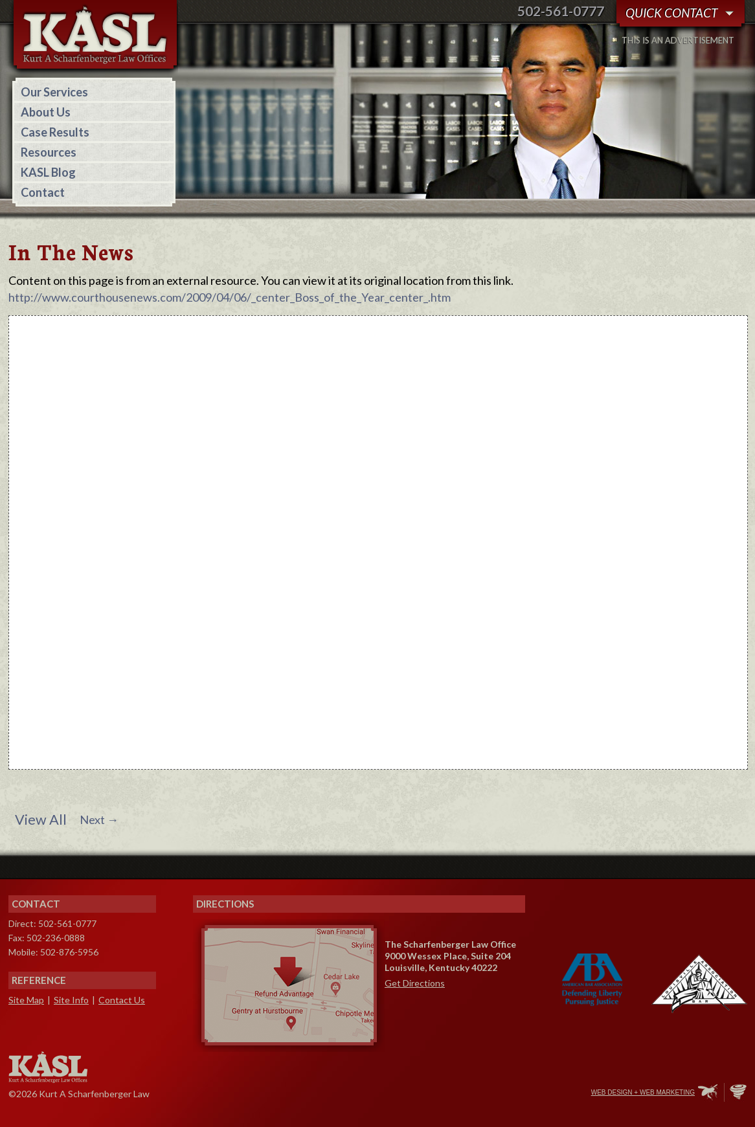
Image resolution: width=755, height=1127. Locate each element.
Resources (48, 152)
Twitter (525, 1093)
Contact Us (121, 999)
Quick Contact (671, 12)
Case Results (55, 132)
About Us (46, 112)
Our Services (54, 92)
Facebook (498, 1093)
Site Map (26, 999)
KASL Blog (48, 172)
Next (99, 819)
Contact (43, 192)
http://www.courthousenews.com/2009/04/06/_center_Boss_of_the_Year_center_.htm (229, 297)
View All (41, 819)
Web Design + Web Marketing (643, 1092)
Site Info (71, 999)
